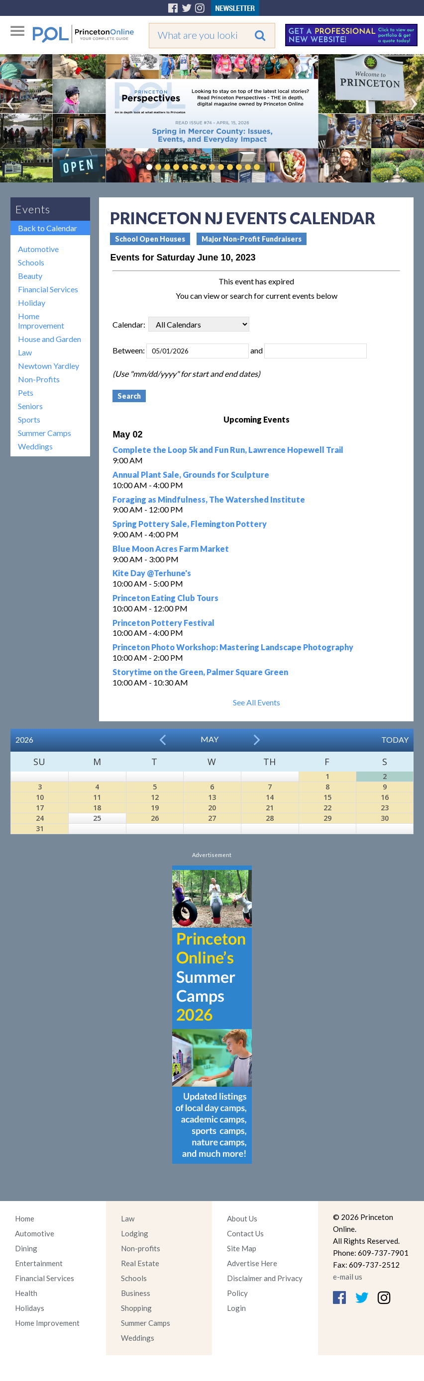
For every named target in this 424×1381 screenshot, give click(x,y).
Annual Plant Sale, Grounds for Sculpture (190, 474)
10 (40, 797)
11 (97, 797)
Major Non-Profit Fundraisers (252, 239)
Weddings (35, 446)
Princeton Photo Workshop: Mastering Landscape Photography (232, 647)
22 (327, 807)
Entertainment (39, 1263)
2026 (24, 739)
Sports (29, 419)
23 (385, 807)
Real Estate (140, 1263)
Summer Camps (44, 432)
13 (212, 797)
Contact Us (245, 1233)
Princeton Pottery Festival (163, 622)
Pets (25, 392)
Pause (271, 167)
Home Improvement (41, 320)
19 (155, 807)
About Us (242, 1218)
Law (25, 352)
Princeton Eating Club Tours (165, 598)
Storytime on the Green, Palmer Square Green (200, 672)
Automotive (38, 249)
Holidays (29, 1307)
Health (26, 1293)
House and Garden (49, 339)
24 (40, 818)
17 (40, 807)
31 (40, 828)
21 (270, 807)
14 (270, 797)
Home (24, 1218)
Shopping (136, 1307)
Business (135, 1293)
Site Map (241, 1248)
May (209, 739)
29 (327, 818)
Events (32, 209)
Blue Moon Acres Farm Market (170, 548)
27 (212, 818)
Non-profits (140, 1248)
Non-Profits (39, 379)
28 (270, 818)
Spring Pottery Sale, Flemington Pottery (189, 523)
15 (327, 797)
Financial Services (48, 289)
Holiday (31, 302)
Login (236, 1307)
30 (385, 818)
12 (155, 797)
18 (97, 807)
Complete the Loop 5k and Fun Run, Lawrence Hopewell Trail (227, 449)
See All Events (256, 702)
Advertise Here (252, 1263)
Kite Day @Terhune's (151, 573)
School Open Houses (150, 239)
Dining (26, 1248)
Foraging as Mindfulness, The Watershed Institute (208, 499)
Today (395, 739)
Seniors (30, 406)
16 (385, 797)
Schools (31, 262)
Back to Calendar (47, 228)
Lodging (134, 1233)
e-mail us (347, 1276)
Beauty (30, 275)
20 (212, 807)
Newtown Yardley (48, 365)
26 (155, 818)
